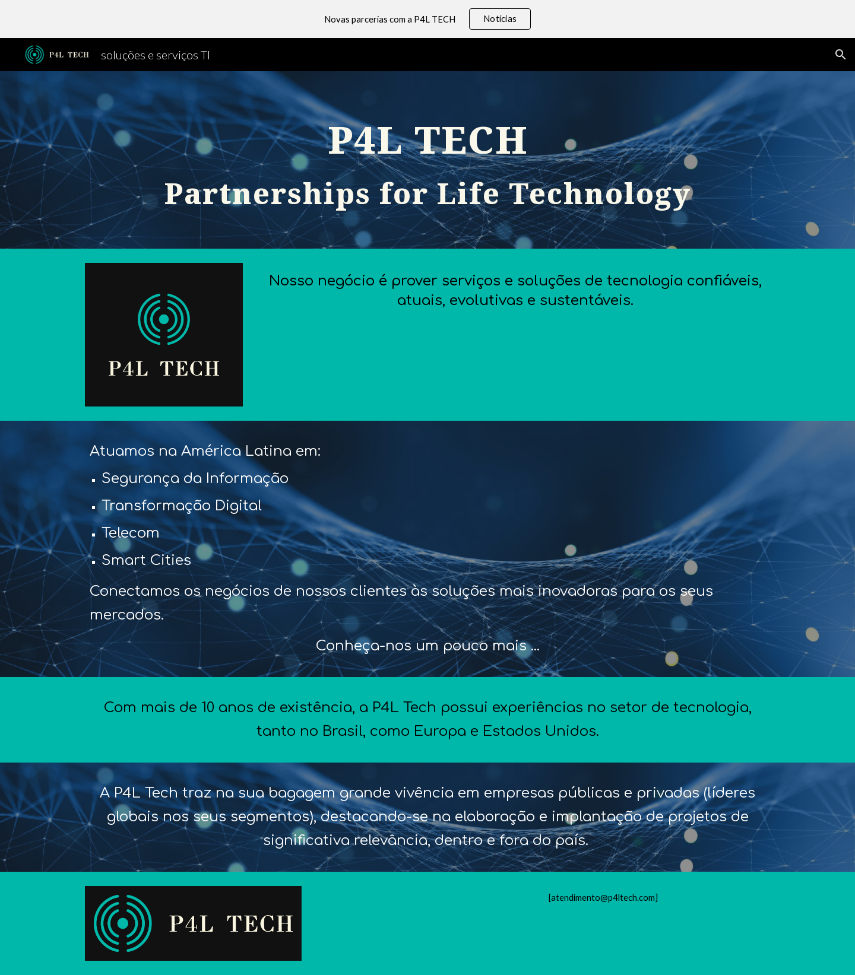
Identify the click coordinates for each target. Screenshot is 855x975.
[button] (840, 54)
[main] (427, 159)
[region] (427, 19)
